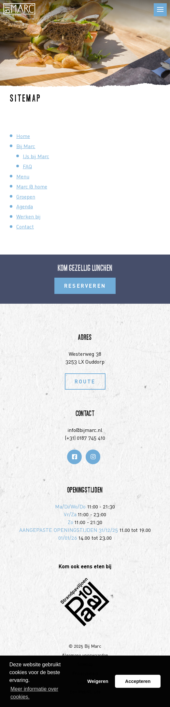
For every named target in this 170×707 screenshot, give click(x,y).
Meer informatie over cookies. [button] (34, 693)
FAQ (27, 166)
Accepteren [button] (137, 681)
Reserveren (85, 286)
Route (85, 381)
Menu (22, 176)
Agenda (24, 206)
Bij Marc (25, 146)
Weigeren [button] (97, 681)
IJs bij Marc (36, 156)
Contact (25, 226)
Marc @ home (31, 186)
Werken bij (28, 216)
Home (23, 136)
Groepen (25, 196)
